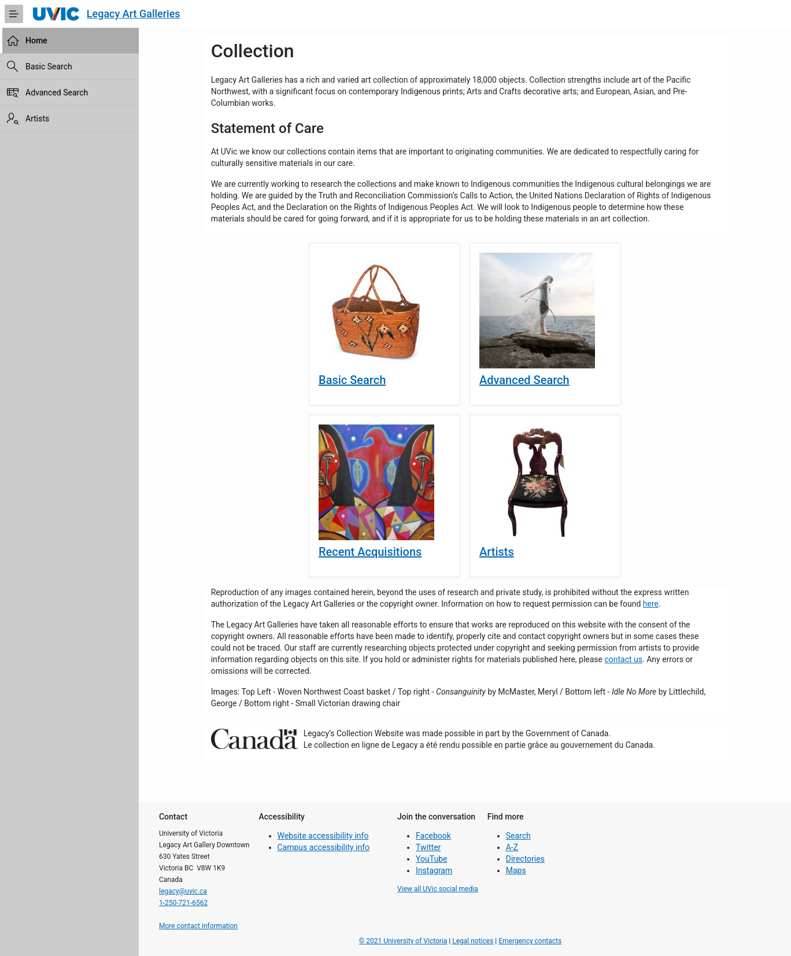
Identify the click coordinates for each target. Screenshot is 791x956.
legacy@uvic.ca (183, 891)
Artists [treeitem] (37, 118)
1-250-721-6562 (183, 903)
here (651, 603)
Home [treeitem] (36, 40)
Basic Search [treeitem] (48, 66)
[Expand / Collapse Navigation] (14, 14)
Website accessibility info (323, 835)
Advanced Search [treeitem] (56, 92)
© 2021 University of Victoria (403, 941)
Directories (525, 858)
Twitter (428, 847)
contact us (623, 659)
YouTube (431, 858)
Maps (516, 870)
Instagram (434, 870)
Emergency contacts (529, 941)
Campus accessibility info (324, 847)
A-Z (512, 847)
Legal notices (472, 941)
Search (518, 835)
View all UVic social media (437, 889)
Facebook (433, 835)
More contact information (198, 926)
